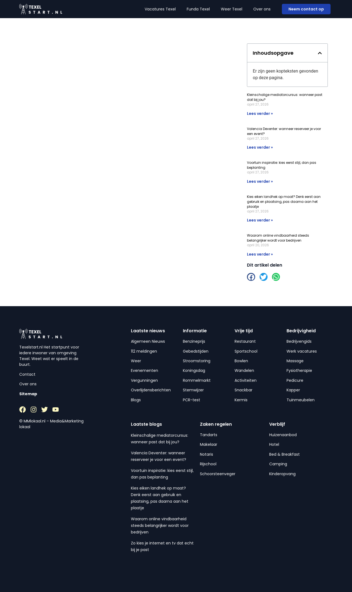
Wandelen (244, 370)
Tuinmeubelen (301, 400)
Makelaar (208, 444)
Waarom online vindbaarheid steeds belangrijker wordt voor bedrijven (278, 238)
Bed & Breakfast (284, 454)
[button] (320, 53)
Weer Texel (231, 9)
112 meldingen (144, 351)
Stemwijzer (193, 390)
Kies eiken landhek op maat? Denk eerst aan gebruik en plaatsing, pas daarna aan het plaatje (284, 201)
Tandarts (208, 435)
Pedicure (295, 380)
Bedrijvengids (299, 341)
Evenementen (144, 370)
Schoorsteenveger (217, 474)
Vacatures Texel (160, 9)
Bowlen (241, 361)
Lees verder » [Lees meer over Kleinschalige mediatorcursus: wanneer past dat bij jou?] (260, 113)
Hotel (274, 444)
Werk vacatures (302, 351)
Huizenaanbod (283, 435)
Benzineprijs (194, 341)
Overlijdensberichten (151, 390)
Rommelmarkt (197, 380)
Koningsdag (194, 370)
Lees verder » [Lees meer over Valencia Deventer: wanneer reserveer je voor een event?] (260, 147)
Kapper (293, 390)
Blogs (136, 400)
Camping (278, 464)
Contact (27, 374)
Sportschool (246, 351)
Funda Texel (198, 9)
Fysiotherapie (299, 370)
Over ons (262, 9)
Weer (136, 361)
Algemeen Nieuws (148, 341)
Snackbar (243, 390)
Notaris (206, 454)
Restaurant (245, 341)
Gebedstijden (195, 351)
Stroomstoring (196, 361)
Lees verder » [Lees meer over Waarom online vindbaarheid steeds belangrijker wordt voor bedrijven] (260, 254)
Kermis (241, 400)
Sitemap (28, 394)
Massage (295, 361)
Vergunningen (144, 380)
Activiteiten (246, 380)
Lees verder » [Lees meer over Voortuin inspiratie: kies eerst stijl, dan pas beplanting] (260, 181)
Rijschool (208, 464)
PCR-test (191, 400)
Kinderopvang (282, 474)
